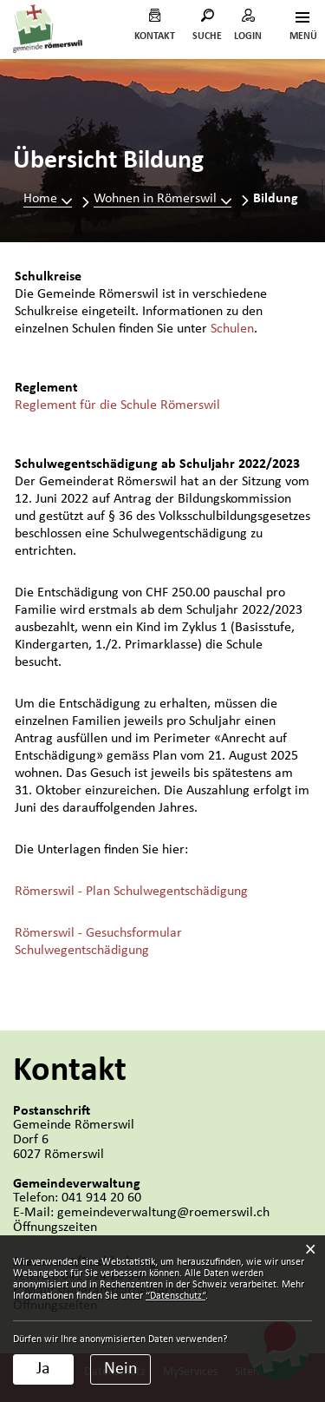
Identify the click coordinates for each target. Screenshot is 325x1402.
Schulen (232, 329)
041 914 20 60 (101, 1198)
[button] (162, 199)
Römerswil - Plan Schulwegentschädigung (131, 891)
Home (40, 199)
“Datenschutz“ (175, 1296)
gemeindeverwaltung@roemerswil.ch (163, 1213)
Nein (121, 1369)
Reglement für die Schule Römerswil (117, 405)
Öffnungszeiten (55, 1227)
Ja (43, 1369)
